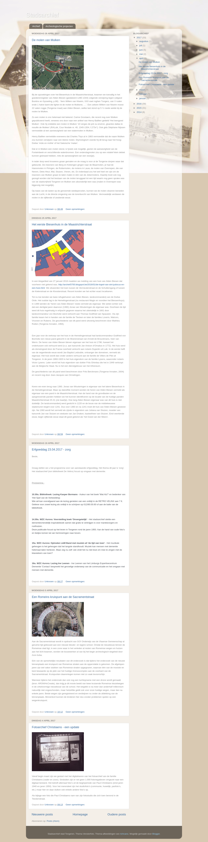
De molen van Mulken (46, 40)
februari (143, 94)
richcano (124, 834)
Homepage (80, 814)
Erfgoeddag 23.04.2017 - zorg (51, 449)
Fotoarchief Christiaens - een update (55, 727)
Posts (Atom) (53, 821)
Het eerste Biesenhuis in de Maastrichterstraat (62, 224)
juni (141, 50)
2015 (139, 108)
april (141, 58)
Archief (36, 26)
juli (141, 45)
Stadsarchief (42, 15)
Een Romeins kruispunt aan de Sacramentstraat (63, 597)
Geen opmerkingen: (75, 209)
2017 (139, 37)
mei (141, 54)
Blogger (156, 834)
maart (142, 90)
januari (142, 98)
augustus (144, 41)
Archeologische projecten (59, 26)
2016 (139, 103)
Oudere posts (117, 814)
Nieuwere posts (42, 814)
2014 (139, 112)
